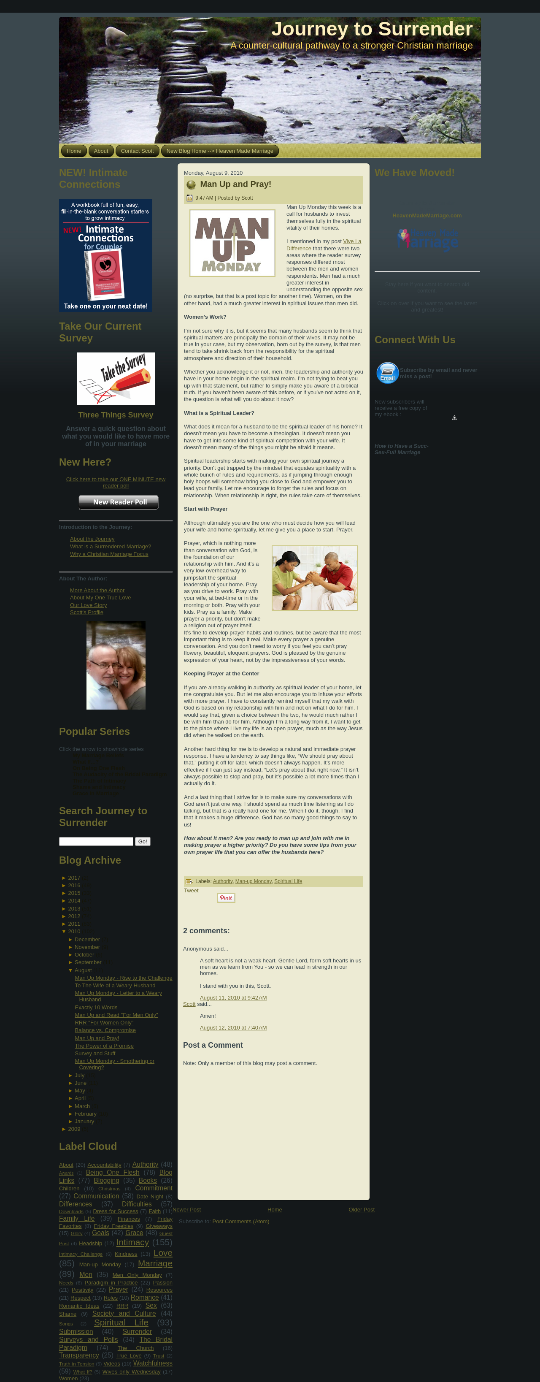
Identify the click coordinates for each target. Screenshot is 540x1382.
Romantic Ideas (79, 1306)
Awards (66, 1173)
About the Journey (92, 539)
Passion (163, 1282)
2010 (74, 931)
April (80, 1098)
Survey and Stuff (95, 1053)
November (87, 947)
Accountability (104, 1165)
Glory (77, 1233)
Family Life (76, 1218)
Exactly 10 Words (96, 1007)
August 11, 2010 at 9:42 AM (233, 997)
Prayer (118, 1289)
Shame (67, 1314)
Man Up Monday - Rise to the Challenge (123, 978)
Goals (100, 1232)
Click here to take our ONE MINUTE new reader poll (116, 482)
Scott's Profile (86, 612)
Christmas (109, 1188)
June (80, 1083)
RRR (122, 1306)
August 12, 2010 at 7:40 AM (233, 1027)
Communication (96, 1196)
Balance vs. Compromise (105, 1030)
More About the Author (97, 590)
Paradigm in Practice (111, 1282)
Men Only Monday (137, 1275)
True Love (128, 1355)
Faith (154, 1211)
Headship (90, 1243)
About (66, 1165)
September (88, 962)
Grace (134, 1232)
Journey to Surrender (372, 28)
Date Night (150, 1196)
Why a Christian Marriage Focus (109, 554)
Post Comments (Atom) (241, 1221)
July (79, 1075)
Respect (80, 1298)
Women (68, 1378)
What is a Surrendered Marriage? (110, 546)
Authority (145, 1164)
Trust (158, 1355)
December (87, 939)
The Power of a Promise (104, 1046)
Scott (189, 1004)
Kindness (126, 1254)
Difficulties (137, 1204)
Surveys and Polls (88, 1339)
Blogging (106, 1180)
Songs (66, 1323)
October (84, 954)
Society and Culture (124, 1313)
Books (148, 1180)
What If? (82, 1371)
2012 (74, 916)
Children (69, 1188)
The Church (136, 1348)
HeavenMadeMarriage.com (427, 215)
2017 (74, 878)
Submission (76, 1331)
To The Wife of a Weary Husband (115, 985)
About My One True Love (100, 597)
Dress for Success (115, 1211)
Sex (151, 1305)
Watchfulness (153, 1363)
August (83, 970)
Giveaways (159, 1226)
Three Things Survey (115, 415)
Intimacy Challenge (81, 1254)
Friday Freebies (113, 1226)
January (84, 1121)
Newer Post (187, 1209)
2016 (74, 885)
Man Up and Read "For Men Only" (116, 1015)
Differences (75, 1204)
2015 (74, 893)
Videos (111, 1363)
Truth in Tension (76, 1363)
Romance (145, 1297)
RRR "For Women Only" (104, 1022)
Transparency (79, 1355)
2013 (74, 908)
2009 (74, 1129)
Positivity (82, 1290)
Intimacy (132, 1242)
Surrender (137, 1331)
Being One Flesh (113, 1172)
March (82, 1106)
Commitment (154, 1188)
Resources (159, 1290)
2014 (74, 900)
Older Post (362, 1209)
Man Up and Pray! (97, 1038)
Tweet (191, 890)
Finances (129, 1219)
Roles (111, 1298)
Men (86, 1274)
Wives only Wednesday (132, 1371)
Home (274, 1209)
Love (163, 1252)
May (80, 1090)
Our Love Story (88, 605)
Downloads (71, 1211)
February (86, 1114)
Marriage (155, 1263)
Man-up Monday (100, 1264)
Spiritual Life (121, 1322)
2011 (74, 924)
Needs (66, 1282)
